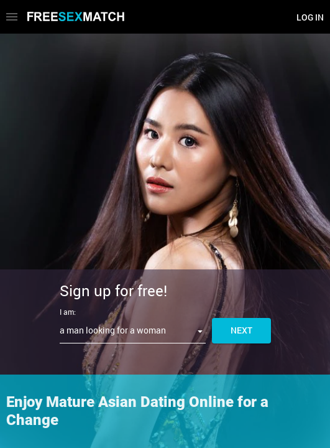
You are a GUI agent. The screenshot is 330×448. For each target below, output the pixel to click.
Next (241, 330)
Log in (310, 17)
